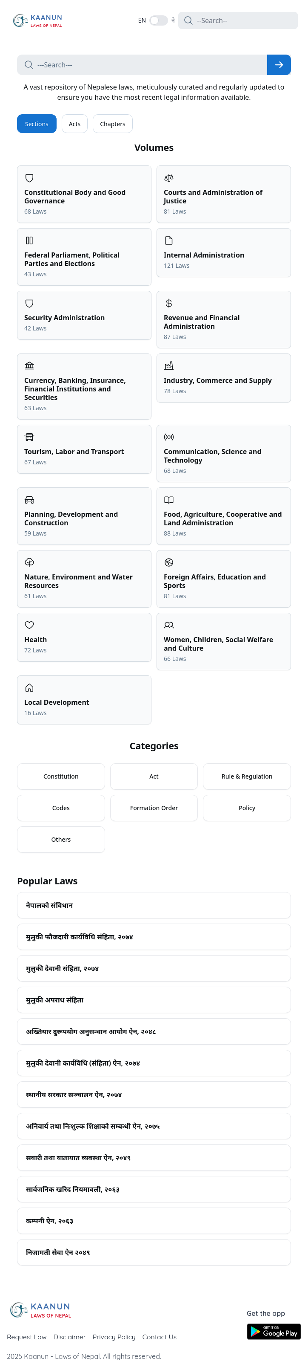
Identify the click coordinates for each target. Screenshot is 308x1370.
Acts (74, 124)
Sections (36, 124)
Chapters (112, 124)
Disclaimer (70, 1337)
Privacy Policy (115, 1337)
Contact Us (161, 1337)
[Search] (279, 65)
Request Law (27, 1337)
